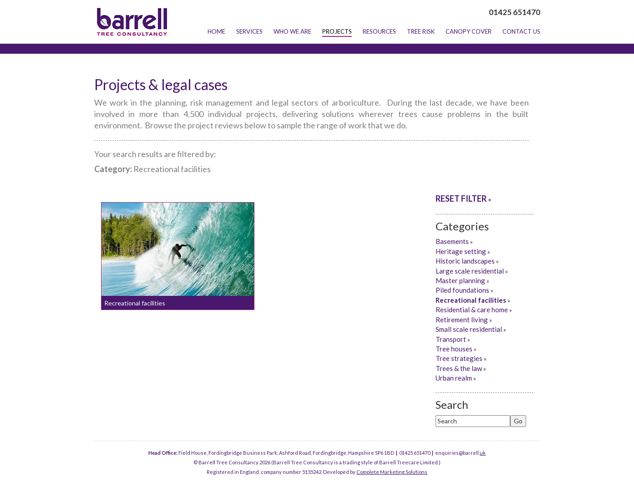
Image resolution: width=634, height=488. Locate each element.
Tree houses (454, 349)
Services (249, 31)
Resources (379, 31)
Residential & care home (472, 309)
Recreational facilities (134, 303)
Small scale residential (469, 329)
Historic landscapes (465, 261)
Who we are (292, 31)
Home (216, 31)
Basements (452, 241)
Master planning (460, 280)
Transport (451, 339)
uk (483, 452)
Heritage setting (461, 251)
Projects (337, 31)
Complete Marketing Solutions (391, 471)
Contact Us (521, 31)
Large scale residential (470, 271)
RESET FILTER (461, 198)
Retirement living (462, 319)
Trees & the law (459, 368)
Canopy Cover (469, 31)
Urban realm (454, 378)
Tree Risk (421, 31)
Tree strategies (459, 358)
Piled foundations (462, 290)
